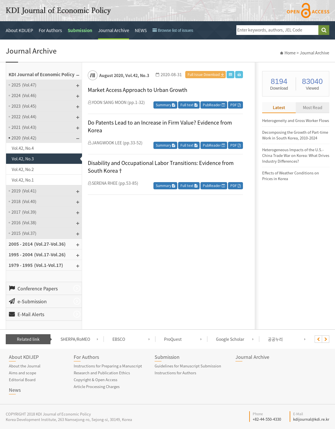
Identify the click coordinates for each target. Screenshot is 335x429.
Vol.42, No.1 (23, 180)
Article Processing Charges (97, 386)
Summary (165, 104)
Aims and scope (22, 372)
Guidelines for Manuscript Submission (188, 366)
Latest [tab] (279, 107)
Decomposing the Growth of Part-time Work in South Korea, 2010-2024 (295, 135)
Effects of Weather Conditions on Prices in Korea (290, 175)
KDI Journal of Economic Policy (58, 11)
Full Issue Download (204, 74)
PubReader (214, 104)
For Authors (50, 30)
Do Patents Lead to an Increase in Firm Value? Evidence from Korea (160, 126)
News (15, 389)
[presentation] (318, 339)
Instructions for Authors (175, 372)
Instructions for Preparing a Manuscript (108, 366)
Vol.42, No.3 (23, 159)
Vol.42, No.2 (23, 169)
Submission (80, 30)
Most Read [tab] (312, 107)
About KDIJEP (19, 30)
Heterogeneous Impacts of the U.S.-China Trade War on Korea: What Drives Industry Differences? (295, 155)
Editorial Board (22, 379)
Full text (188, 104)
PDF (235, 104)
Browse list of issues (173, 30)
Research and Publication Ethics (102, 372)
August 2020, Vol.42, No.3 (124, 75)
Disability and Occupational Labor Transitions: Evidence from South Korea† (161, 166)
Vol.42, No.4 (23, 148)
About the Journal (24, 366)
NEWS (141, 30)
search (323, 30)
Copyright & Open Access (95, 379)
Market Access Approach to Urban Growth (137, 90)
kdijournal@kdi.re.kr (311, 419)
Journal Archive (113, 30)
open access (308, 10)
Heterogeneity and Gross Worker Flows (295, 120)
